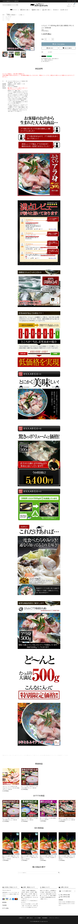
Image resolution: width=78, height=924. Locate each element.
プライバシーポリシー (54, 918)
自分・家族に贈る (8, 16)
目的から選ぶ (24, 10)
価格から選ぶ (35, 10)
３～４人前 (7, 20)
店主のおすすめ (8, 17)
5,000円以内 (8, 18)
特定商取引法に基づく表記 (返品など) (50, 58)
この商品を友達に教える (47, 60)
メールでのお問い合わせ (65, 891)
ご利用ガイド (22, 918)
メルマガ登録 (37, 918)
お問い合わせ (64, 10)
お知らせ (56, 10)
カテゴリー (14, 10)
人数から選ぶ (46, 10)
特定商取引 (44, 918)
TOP (3, 16)
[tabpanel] (20, 37)
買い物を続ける (45, 61)
